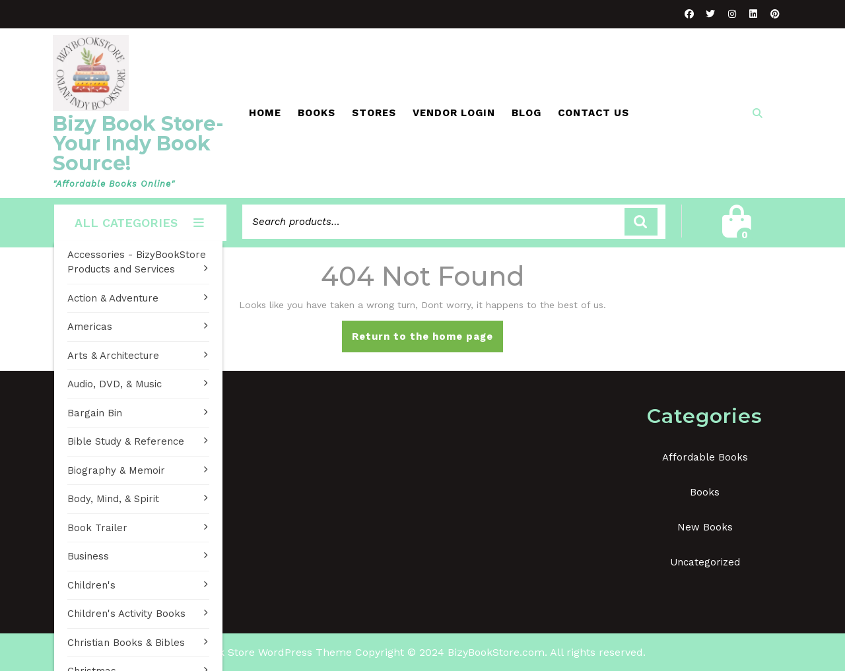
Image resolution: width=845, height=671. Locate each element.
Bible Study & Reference (125, 441)
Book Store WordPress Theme (276, 652)
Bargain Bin (94, 413)
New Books (705, 527)
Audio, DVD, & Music (114, 384)
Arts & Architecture (113, 356)
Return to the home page (427, 340)
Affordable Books (705, 457)
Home (265, 113)
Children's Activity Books (126, 614)
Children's (91, 585)
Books (316, 113)
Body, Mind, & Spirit (113, 499)
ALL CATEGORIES (140, 223)
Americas (89, 327)
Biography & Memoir (116, 470)
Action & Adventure (112, 298)
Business (88, 556)
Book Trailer (97, 528)
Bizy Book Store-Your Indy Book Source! (138, 144)
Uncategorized (705, 562)
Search (641, 222)
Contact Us (593, 113)
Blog (526, 113)
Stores (374, 113)
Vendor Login (454, 113)
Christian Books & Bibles (126, 643)
